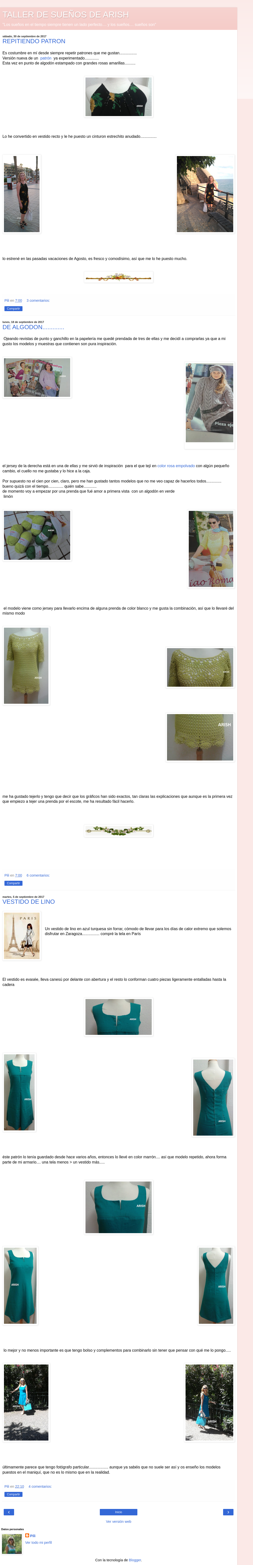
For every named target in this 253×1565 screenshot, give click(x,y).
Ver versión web (118, 1522)
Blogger (135, 1560)
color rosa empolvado (176, 466)
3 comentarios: (38, 300)
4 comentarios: (40, 1486)
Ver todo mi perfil (38, 1543)
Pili (33, 1536)
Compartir (13, 308)
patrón (45, 58)
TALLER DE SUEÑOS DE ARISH (65, 14)
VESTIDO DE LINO (28, 901)
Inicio (118, 1512)
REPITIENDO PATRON (33, 41)
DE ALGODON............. (33, 327)
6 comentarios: (38, 875)
